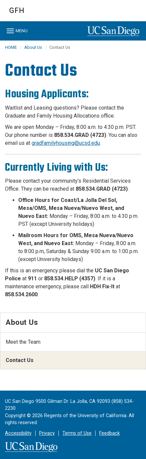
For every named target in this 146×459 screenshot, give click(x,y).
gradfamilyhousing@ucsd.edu (66, 143)
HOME (11, 47)
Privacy (47, 433)
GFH (17, 10)
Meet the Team (23, 342)
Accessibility (18, 433)
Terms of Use (77, 433)
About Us (33, 47)
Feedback (109, 433)
